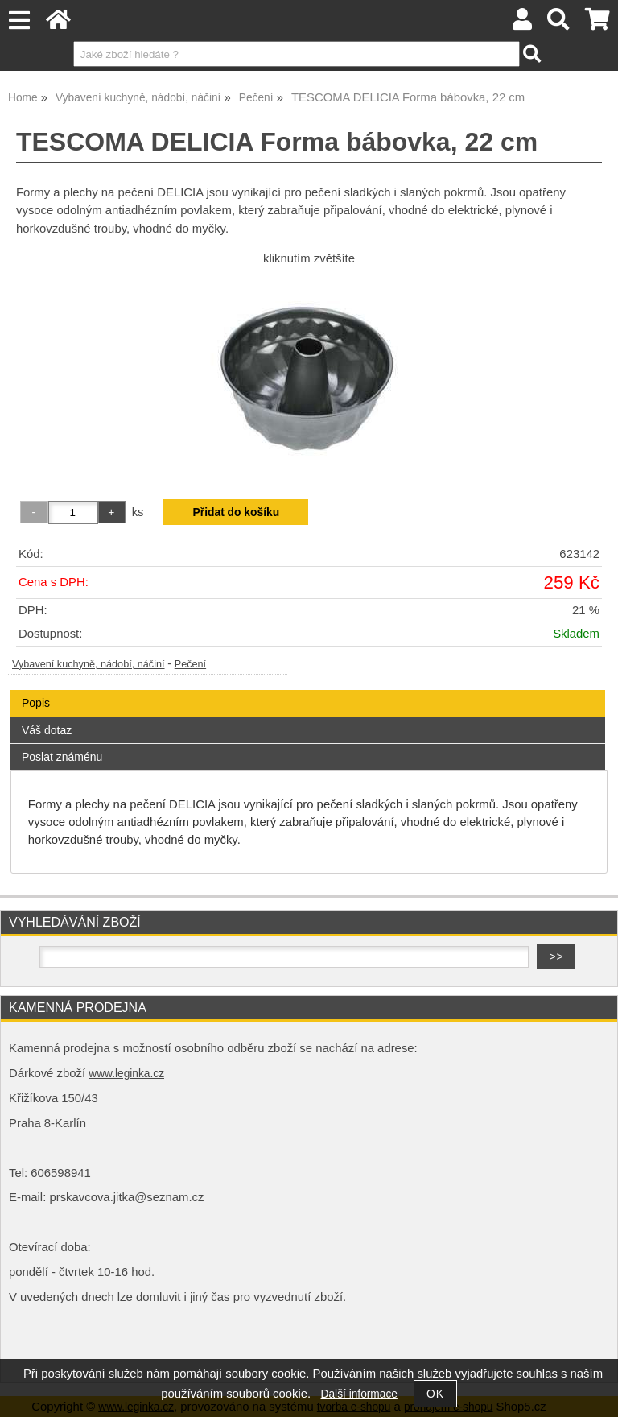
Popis (36, 702)
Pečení (190, 664)
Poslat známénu (62, 756)
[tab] (307, 690)
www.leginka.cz (126, 1074)
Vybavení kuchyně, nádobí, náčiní (88, 664)
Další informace (359, 1394)
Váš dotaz (47, 730)
